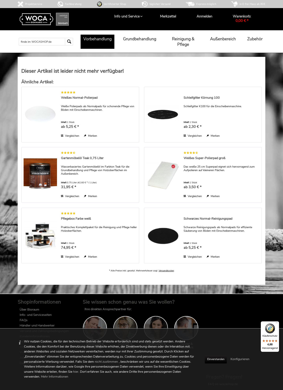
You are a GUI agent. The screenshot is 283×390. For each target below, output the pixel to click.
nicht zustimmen (106, 362)
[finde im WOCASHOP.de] (46, 42)
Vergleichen (70, 136)
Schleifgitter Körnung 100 (202, 98)
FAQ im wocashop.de (223, 311)
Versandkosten (166, 274)
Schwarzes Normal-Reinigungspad (208, 219)
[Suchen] (69, 42)
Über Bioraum (29, 311)
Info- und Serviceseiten (36, 317)
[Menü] (276, 323)
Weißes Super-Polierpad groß (204, 158)
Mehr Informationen (54, 376)
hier (75, 372)
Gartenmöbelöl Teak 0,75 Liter (82, 158)
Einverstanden (215, 359)
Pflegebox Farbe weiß (76, 219)
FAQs (24, 322)
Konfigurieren (240, 359)
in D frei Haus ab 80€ (252, 4)
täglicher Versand (160, 4)
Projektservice (33, 4)
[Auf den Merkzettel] (90, 136)
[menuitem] (127, 16)
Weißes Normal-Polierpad (79, 98)
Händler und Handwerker (37, 327)
